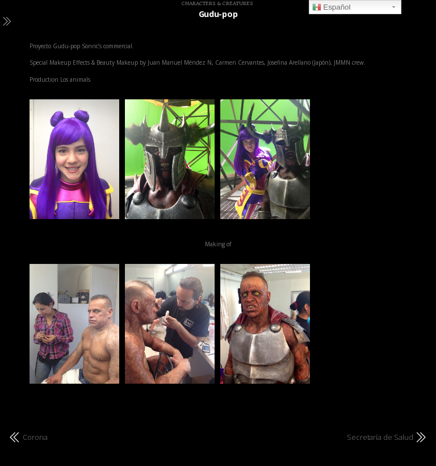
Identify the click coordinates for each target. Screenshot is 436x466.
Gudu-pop (218, 14)
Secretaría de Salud (380, 437)
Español (331, 7)
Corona (35, 437)
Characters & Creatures (217, 3)
